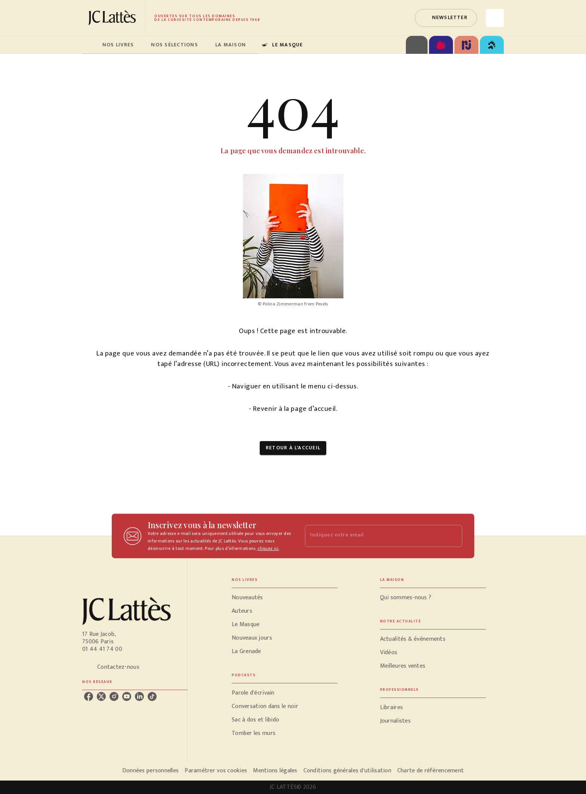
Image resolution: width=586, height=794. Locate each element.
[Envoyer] (453, 536)
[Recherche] (495, 18)
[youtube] (126, 696)
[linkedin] (139, 696)
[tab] (90, 45)
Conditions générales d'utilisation (347, 771)
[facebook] (88, 696)
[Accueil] (113, 18)
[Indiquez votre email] (374, 536)
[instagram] (114, 696)
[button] (446, 18)
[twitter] (101, 696)
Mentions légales (275, 771)
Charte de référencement (430, 771)
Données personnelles (150, 771)
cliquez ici (267, 548)
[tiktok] (152, 696)
